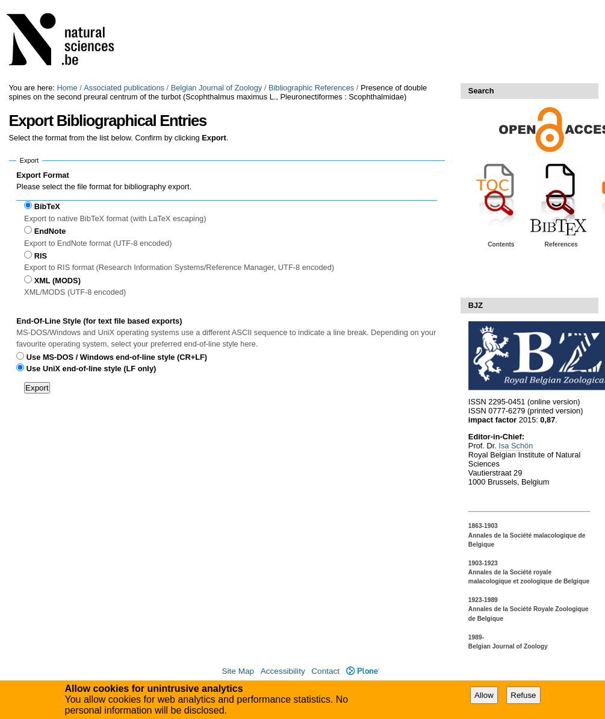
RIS (40, 255)
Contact (325, 671)
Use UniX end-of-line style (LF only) (91, 368)
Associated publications (124, 87)
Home (67, 87)
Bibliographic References (311, 87)
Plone (362, 671)
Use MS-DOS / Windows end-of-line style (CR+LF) (116, 357)
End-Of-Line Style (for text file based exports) (99, 320)
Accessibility (283, 671)
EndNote (50, 231)
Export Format (42, 175)
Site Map (238, 671)
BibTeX (47, 206)
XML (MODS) (57, 280)
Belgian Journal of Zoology (216, 87)
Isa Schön (515, 445)
